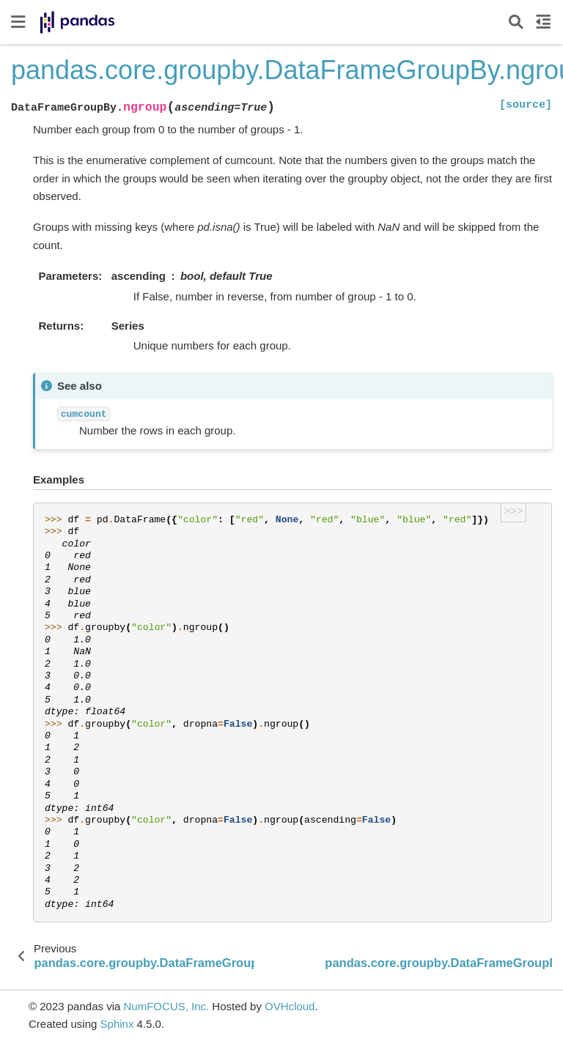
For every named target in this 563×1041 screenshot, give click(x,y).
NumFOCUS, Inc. (166, 1006)
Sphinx (117, 1024)
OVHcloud (289, 1006)
